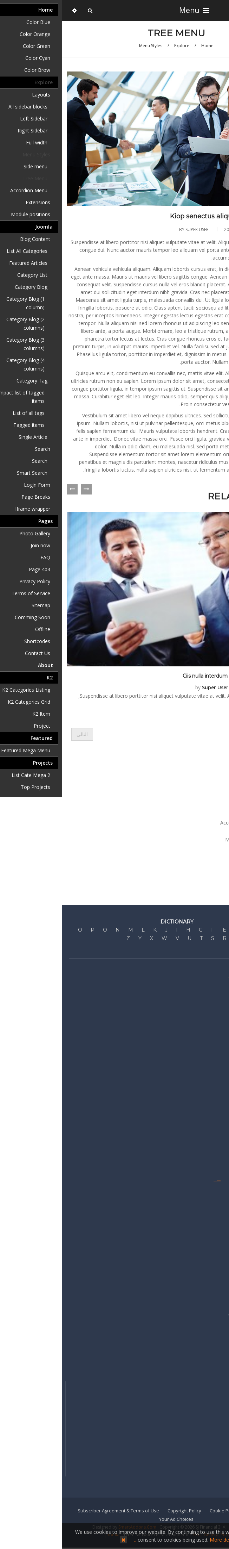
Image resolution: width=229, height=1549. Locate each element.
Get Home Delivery (205, 1416)
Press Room (212, 1018)
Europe (217, 1110)
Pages (203, 856)
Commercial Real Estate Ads (195, 1314)
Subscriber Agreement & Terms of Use (56, 1510)
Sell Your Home (209, 1345)
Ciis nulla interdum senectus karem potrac (172, 675)
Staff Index (213, 1406)
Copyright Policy (122, 1510)
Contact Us (214, 1396)
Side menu (184, 805)
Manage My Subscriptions (197, 1427)
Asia (220, 1130)
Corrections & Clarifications (196, 1008)
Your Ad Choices (114, 1519)
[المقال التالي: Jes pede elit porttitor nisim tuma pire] (20, 734)
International (211, 1161)
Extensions (190, 831)
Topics (218, 1243)
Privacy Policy (198, 1510)
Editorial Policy (210, 998)
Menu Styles (88, 46)
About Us (215, 987)
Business (215, 1049)
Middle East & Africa (204, 1151)
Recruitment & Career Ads (198, 1355)
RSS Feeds (214, 1233)
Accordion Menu (177, 822)
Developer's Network (203, 1028)
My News (215, 1212)
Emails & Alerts (209, 1192)
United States (211, 1090)
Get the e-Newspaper (202, 1457)
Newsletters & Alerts (203, 1437)
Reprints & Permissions (200, 1467)
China (219, 1120)
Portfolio (216, 1222)
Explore (119, 46)
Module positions (183, 839)
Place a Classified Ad (203, 1324)
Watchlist (215, 1263)
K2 (207, 873)
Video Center (211, 1253)
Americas (215, 1141)
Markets (216, 1038)
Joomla (202, 848)
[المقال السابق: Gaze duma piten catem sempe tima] (211, 734)
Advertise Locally (207, 1304)
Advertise (215, 1294)
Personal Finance (207, 1059)
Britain (218, 1100)
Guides (217, 1202)
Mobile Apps (212, 1447)
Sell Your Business (205, 1335)
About (203, 864)
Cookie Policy (162, 1510)
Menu (132, 10)
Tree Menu (183, 814)
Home (145, 46)
